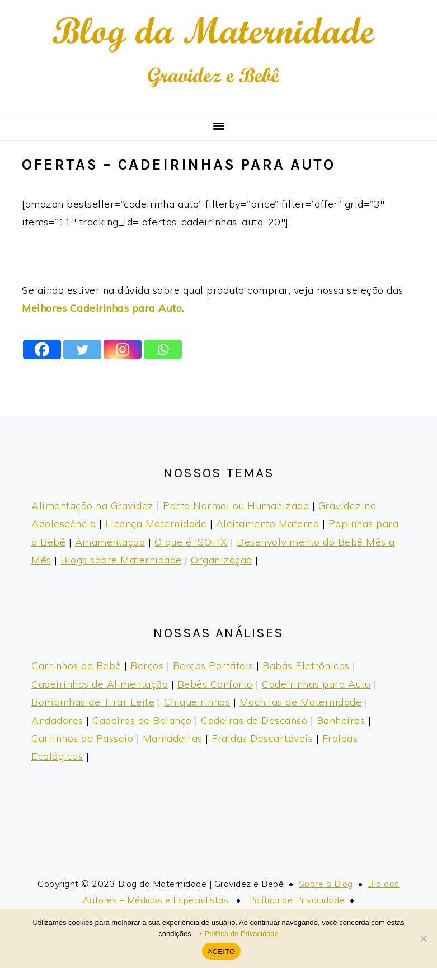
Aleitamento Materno (267, 523)
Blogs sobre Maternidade (121, 559)
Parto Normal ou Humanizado (236, 505)
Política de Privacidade (296, 899)
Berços (146, 665)
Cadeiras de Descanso (254, 720)
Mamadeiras (173, 738)
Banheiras (341, 720)
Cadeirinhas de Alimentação (99, 684)
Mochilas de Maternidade (300, 702)
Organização (221, 559)
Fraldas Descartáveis (262, 738)
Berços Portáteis (213, 665)
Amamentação (110, 541)
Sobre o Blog (326, 883)
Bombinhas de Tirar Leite (92, 702)
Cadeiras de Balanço (142, 720)
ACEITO (222, 951)
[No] (423, 938)
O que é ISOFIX (191, 541)
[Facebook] (42, 349)
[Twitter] (82, 349)
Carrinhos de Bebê (76, 665)
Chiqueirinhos (197, 702)
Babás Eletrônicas (306, 665)
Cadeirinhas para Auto (316, 684)
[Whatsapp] (163, 349)
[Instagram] (123, 349)
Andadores (57, 720)
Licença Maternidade (156, 523)
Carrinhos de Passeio (82, 738)
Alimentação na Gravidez (92, 505)
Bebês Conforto (215, 684)
